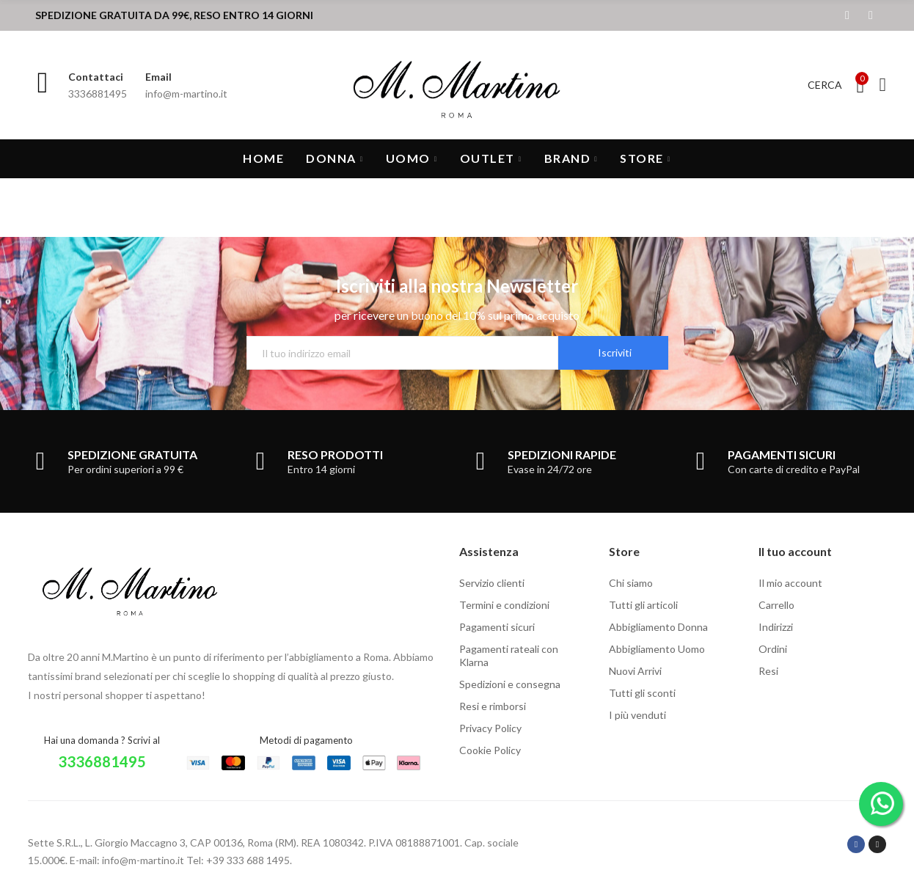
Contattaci (95, 76)
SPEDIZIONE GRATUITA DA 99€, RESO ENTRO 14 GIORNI (174, 15)
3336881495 (102, 761)
